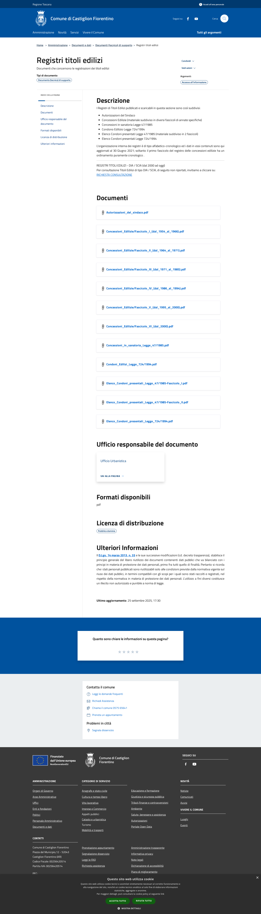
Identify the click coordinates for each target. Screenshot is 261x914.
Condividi (188, 61)
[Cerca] (224, 18)
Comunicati (186, 797)
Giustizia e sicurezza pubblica (147, 797)
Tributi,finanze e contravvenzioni (149, 803)
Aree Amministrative (44, 797)
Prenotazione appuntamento (98, 848)
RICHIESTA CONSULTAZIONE (114, 175)
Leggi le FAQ (89, 860)
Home (40, 45)
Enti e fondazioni (42, 809)
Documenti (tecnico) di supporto (113, 45)
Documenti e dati (81, 45)
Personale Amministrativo (47, 821)
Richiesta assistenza (93, 866)
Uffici (35, 803)
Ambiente (136, 809)
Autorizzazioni (139, 821)
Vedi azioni (189, 68)
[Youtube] (194, 18)
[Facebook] (186, 18)
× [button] (257, 878)
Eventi (184, 825)
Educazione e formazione (145, 791)
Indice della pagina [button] (50, 95)
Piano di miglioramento (144, 872)
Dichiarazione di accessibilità (147, 866)
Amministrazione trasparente (147, 848)
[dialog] (130, 894)
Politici (36, 815)
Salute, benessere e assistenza (148, 815)
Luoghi (184, 819)
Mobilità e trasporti (93, 830)
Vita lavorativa (90, 803)
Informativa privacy (142, 854)
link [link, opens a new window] (162, 894)
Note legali (137, 860)
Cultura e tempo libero (94, 797)
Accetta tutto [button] (117, 901)
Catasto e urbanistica (94, 819)
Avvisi (183, 803)
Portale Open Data (141, 827)
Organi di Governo (43, 791)
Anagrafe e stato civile (94, 791)
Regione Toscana (42, 4)
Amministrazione (58, 45)
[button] (130, 908)
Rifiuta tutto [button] (144, 900)
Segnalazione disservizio (95, 854)
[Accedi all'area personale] (211, 4)
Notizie (184, 791)
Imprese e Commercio (94, 809)
